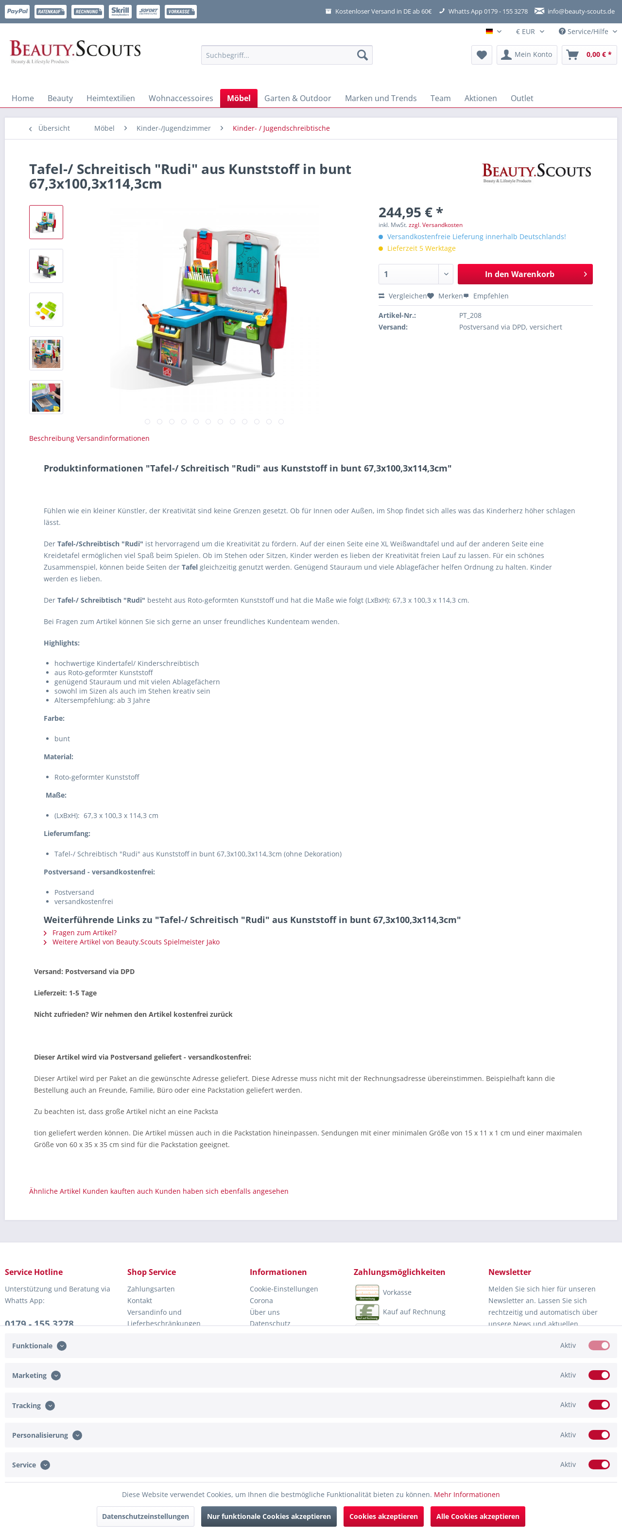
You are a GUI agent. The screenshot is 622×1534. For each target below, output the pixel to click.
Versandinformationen (113, 438)
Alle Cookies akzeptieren (477, 1516)
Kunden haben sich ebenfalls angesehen (222, 1191)
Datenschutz (270, 1323)
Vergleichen (403, 295)
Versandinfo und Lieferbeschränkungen (164, 1317)
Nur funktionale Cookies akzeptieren (269, 1516)
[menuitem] (287, 59)
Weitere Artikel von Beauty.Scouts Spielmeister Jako (132, 941)
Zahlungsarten (151, 1288)
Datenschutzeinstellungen (145, 1516)
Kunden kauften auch (118, 1191)
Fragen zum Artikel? (80, 932)
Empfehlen (486, 295)
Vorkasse (383, 1293)
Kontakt (139, 1300)
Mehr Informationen (467, 1494)
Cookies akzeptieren (383, 1516)
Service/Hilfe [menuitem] (584, 31)
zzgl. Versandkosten (436, 225)
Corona (261, 1300)
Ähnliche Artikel (55, 1191)
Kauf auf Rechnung (400, 1312)
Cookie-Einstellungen (284, 1288)
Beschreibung (51, 438)
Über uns (265, 1312)
